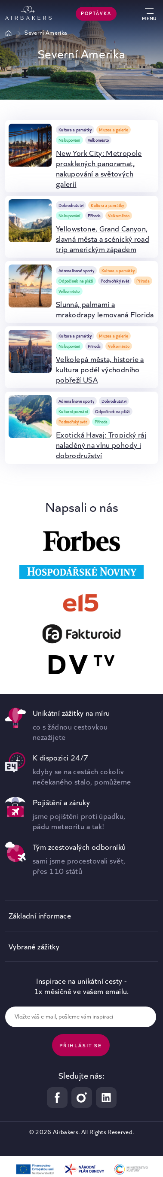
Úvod (8, 33)
